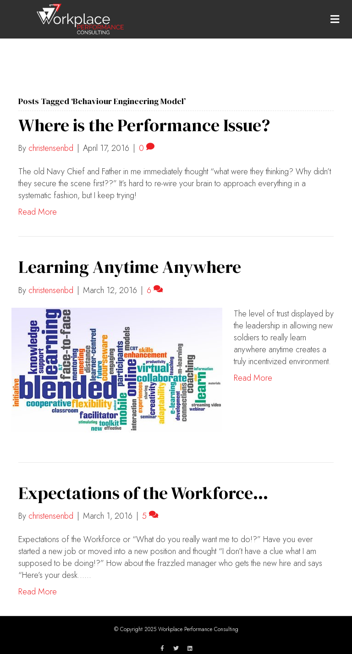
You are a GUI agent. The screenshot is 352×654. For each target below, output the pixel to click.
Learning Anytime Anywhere (129, 267)
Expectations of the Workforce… (143, 493)
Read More (37, 212)
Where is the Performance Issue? (144, 125)
